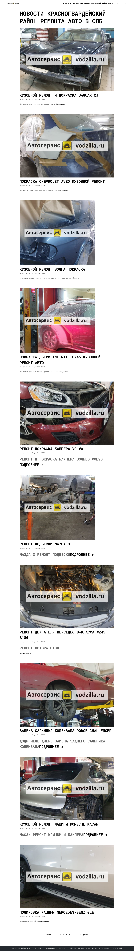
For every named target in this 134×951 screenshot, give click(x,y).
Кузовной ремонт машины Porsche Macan (59, 824)
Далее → (87, 934)
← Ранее (47, 934)
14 (80, 934)
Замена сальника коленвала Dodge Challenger (65, 730)
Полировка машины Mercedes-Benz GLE (57, 912)
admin (28, 99)
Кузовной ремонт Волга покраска (52, 269)
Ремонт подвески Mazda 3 (45, 543)
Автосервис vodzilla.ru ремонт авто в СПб (101, 948)
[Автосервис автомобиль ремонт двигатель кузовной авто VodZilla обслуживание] (13, 3)
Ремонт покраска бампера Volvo (51, 448)
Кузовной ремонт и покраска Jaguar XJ (59, 95)
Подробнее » (62, 104)
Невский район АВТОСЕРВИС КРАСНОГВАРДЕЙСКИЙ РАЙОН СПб (39, 948)
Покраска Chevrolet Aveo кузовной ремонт (62, 181)
